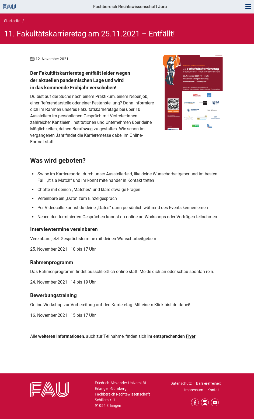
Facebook (195, 402)
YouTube (215, 402)
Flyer (191, 336)
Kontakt (214, 390)
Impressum (193, 390)
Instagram (205, 402)
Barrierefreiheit (208, 383)
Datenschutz (181, 383)
